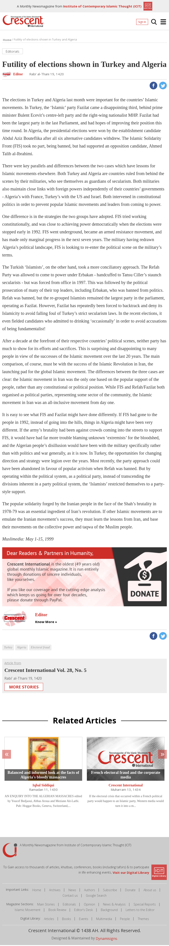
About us (149, 891)
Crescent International (126, 786)
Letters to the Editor (140, 911)
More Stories (24, 687)
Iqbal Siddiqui (43, 786)
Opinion (89, 905)
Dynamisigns (106, 939)
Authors (89, 891)
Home (36, 891)
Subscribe (110, 891)
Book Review (57, 911)
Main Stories (46, 905)
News (72, 891)
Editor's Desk (83, 911)
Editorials (69, 905)
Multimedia (104, 920)
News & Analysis (114, 905)
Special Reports (145, 905)
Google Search (96, 896)
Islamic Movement (27, 911)
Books (66, 920)
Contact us (70, 896)
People (125, 920)
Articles (49, 920)
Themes (143, 920)
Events (83, 920)
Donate (130, 891)
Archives (55, 891)
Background (109, 911)
